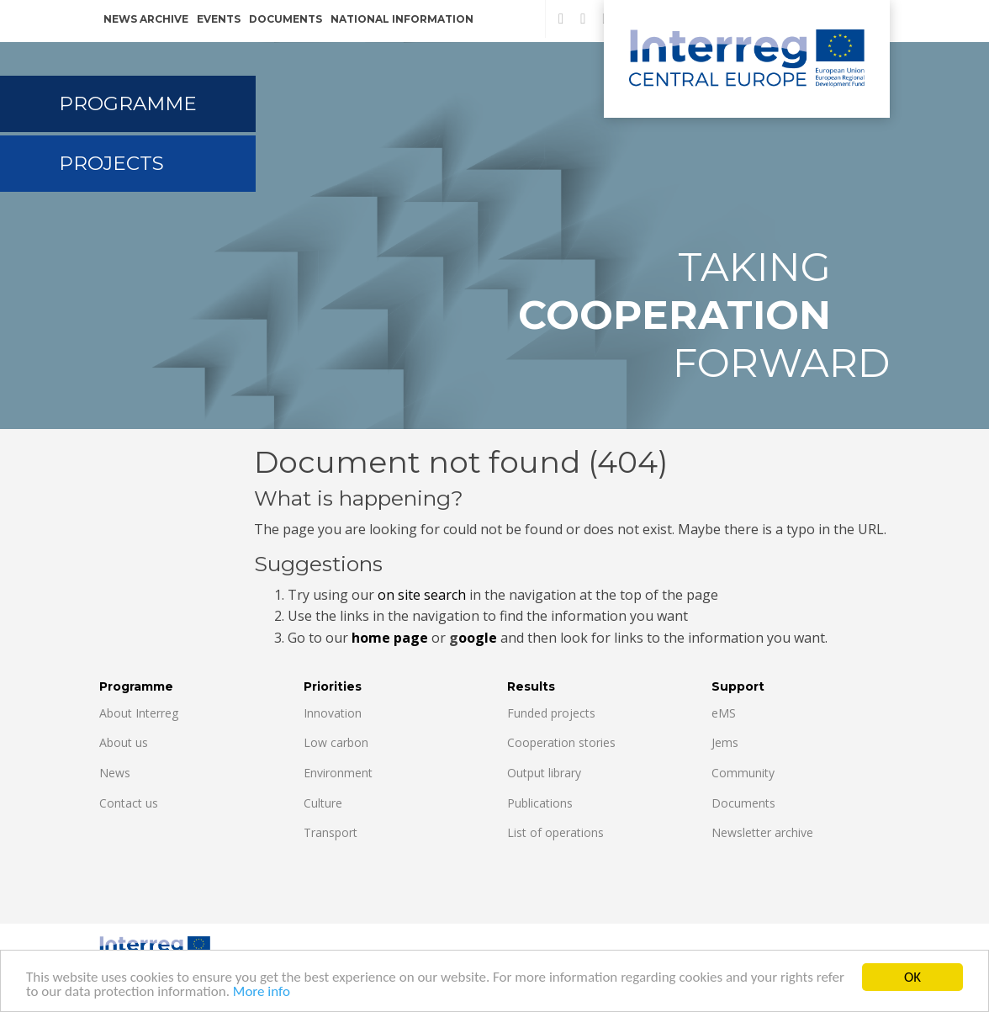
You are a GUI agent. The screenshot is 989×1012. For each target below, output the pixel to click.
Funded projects (551, 713)
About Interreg (138, 713)
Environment (338, 773)
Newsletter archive (762, 832)
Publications (540, 803)
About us (123, 742)
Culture (323, 803)
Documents (285, 19)
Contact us (128, 803)
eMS (723, 713)
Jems (724, 742)
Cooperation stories (561, 742)
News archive (145, 19)
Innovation (333, 713)
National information (402, 19)
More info (261, 992)
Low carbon (336, 742)
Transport (330, 832)
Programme (128, 103)
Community (743, 773)
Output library (544, 773)
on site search (422, 594)
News (114, 773)
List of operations (555, 832)
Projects (111, 163)
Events (219, 19)
